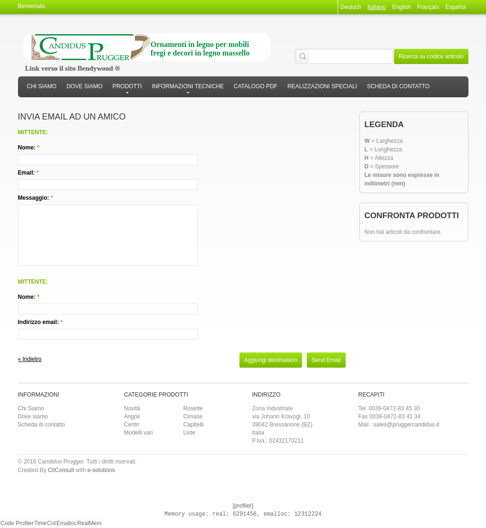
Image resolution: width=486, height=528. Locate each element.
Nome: (27, 147)
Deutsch (350, 7)
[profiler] (243, 505)
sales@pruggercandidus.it (407, 424)
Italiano (376, 7)
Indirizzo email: (38, 322)
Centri (131, 424)
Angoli (132, 416)
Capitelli (193, 424)
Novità (132, 408)
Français (428, 7)
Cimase (192, 416)
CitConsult (61, 470)
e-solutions (101, 470)
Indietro (30, 359)
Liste (189, 432)
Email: (26, 172)
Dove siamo (33, 416)
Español (455, 7)
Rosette (192, 408)
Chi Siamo (31, 408)
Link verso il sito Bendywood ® (72, 68)
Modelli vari (138, 432)
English (401, 7)
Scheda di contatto (41, 424)
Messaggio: (33, 198)
